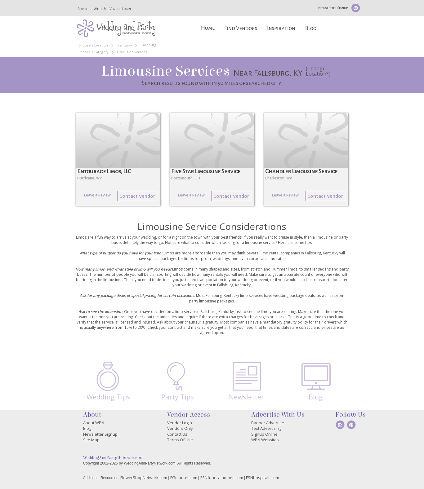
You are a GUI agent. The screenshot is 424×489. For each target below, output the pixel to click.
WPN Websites (265, 440)
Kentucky (125, 45)
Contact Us (177, 434)
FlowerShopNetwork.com (143, 477)
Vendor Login (120, 9)
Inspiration (281, 28)
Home (208, 28)
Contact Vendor (137, 196)
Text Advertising (266, 428)
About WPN (93, 422)
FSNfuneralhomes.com (221, 477)
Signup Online (264, 434)
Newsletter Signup (333, 8)
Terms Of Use (180, 440)
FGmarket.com (183, 477)
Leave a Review (97, 195)
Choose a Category (93, 52)
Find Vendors (240, 28)
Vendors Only (180, 428)
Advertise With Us (92, 9)
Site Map (91, 440)
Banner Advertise (267, 422)
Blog (310, 28)
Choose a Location (93, 45)
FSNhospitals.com (262, 477)
